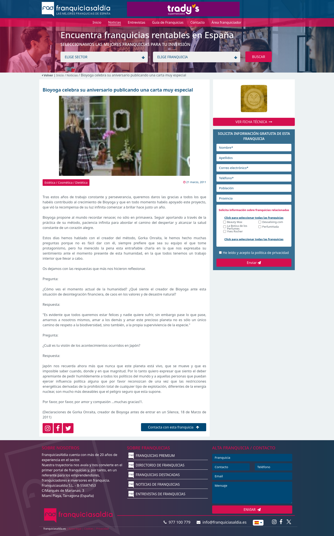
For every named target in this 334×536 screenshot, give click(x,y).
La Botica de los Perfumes (237, 227)
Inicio (60, 75)
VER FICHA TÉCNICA (254, 121)
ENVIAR (252, 509)
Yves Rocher (235, 231)
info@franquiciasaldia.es (221, 522)
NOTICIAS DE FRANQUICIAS (154, 484)
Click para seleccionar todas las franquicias (253, 218)
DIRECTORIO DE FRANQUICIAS (156, 465)
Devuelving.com (272, 222)
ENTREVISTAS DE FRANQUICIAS (156, 494)
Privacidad (102, 528)
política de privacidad (272, 252)
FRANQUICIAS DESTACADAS (154, 474)
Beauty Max (234, 222)
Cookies (89, 528)
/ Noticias (72, 75)
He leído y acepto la (256, 252)
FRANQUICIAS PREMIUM (151, 455)
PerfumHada (270, 227)
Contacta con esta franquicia (173, 427)
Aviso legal (75, 528)
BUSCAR (258, 56)
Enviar (254, 262)
